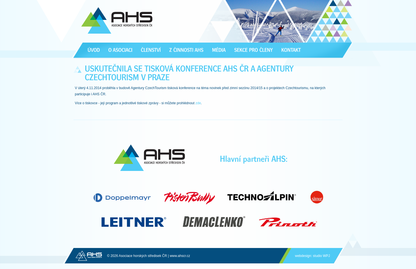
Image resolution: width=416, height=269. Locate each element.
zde (198, 103)
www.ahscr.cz (180, 256)
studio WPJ (321, 256)
